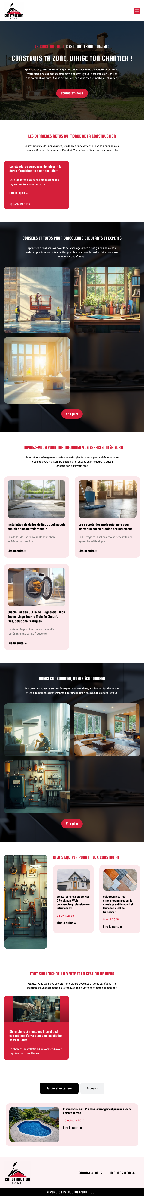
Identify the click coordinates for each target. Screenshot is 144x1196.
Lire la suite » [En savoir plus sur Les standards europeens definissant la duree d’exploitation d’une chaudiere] (18, 193)
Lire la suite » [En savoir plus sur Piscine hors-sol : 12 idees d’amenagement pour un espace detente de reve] (72, 1128)
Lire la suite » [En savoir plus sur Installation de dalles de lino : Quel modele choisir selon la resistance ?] (17, 551)
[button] (137, 11)
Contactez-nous (90, 1173)
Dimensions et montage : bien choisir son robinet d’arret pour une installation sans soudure (36, 1036)
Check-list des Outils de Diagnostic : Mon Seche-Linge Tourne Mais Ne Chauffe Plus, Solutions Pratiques (36, 616)
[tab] (59, 1088)
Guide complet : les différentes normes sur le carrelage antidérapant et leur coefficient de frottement (118, 904)
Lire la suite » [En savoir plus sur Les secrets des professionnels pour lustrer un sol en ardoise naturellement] (88, 551)
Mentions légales (122, 1173)
